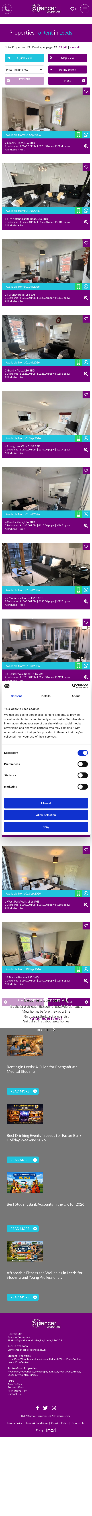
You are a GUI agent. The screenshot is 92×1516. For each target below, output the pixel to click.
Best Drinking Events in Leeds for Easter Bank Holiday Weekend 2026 (44, 1137)
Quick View (19, 57)
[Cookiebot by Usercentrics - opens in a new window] (72, 686)
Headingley (41, 1358)
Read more (23, 1091)
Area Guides (15, 1384)
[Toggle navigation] (84, 8)
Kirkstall (53, 1358)
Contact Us (14, 1393)
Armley (76, 1358)
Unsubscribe (78, 1422)
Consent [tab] (16, 696)
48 (66, 47)
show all (74, 47)
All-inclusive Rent (17, 1390)
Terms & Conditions (36, 1422)
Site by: (46, 1430)
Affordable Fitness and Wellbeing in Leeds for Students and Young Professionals (45, 1275)
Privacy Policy (14, 1422)
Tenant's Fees (16, 1387)
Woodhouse (27, 1358)
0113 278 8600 (19, 1346)
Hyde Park (13, 1358)
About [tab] (76, 696)
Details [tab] (46, 696)
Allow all (46, 803)
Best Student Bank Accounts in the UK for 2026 (45, 1204)
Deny (46, 826)
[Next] (67, 80)
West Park (65, 1358)
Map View (62, 57)
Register (46, 1030)
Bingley (34, 1374)
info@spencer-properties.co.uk (28, 1349)
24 (60, 47)
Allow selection (46, 814)
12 (55, 47)
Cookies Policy (59, 1422)
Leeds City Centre (18, 1362)
